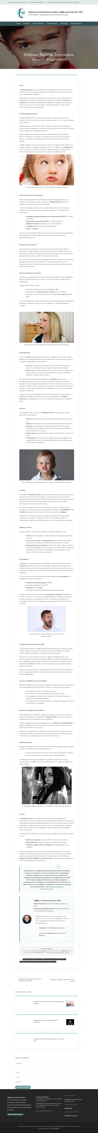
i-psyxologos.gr (49, 1098)
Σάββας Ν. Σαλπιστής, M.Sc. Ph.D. (47, 900)
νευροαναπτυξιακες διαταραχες (51, 959)
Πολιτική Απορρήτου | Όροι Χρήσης (44, 1110)
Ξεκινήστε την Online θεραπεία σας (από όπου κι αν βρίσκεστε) (52, 934)
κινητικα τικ (39, 959)
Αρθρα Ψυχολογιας (76, 23)
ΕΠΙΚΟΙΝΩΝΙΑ (64, 23)
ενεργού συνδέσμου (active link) (57, 952)
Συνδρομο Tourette (43, 961)
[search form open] (88, 2)
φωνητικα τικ (52, 961)
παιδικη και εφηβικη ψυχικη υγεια (28, 961)
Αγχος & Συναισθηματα (49, 50)
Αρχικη (18, 23)
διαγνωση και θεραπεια (28, 959)
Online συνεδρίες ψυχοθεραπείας (54, 886)
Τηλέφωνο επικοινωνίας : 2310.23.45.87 (18, 2)
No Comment (50, 64)
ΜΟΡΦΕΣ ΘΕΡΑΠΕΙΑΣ (38, 23)
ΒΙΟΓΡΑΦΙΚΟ (26, 23)
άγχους (45, 386)
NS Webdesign (55, 1128)
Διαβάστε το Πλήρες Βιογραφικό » (15, 1114)
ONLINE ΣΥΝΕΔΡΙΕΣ (52, 23)
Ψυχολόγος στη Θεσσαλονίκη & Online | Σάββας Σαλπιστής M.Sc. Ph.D (55, 12)
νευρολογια (63, 959)
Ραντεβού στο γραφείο (46, 889)
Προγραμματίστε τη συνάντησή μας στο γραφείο (51, 928)
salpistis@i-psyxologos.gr (38, 2)
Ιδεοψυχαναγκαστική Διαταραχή (35, 221)
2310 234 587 (68, 1108)
